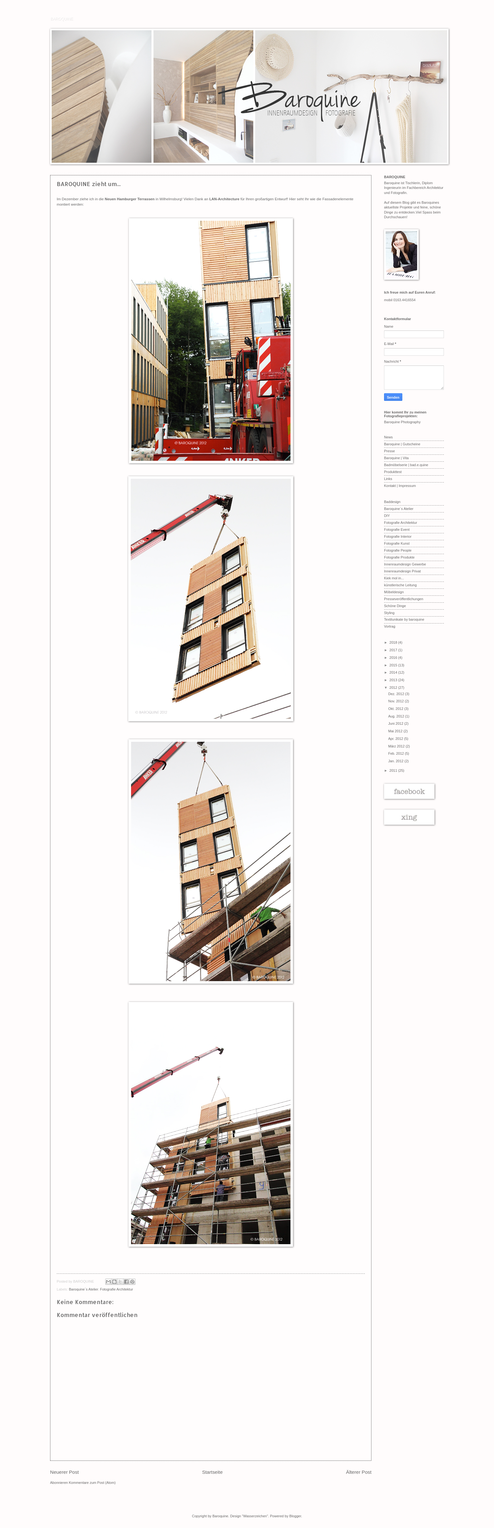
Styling (389, 613)
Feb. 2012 (396, 753)
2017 (393, 650)
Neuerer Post (64, 1472)
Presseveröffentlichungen (403, 599)
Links (388, 479)
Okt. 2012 (396, 709)
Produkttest (393, 472)
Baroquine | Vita (396, 458)
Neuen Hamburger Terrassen (130, 199)
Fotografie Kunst (397, 543)
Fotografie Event (397, 529)
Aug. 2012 (396, 716)
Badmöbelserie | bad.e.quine (406, 465)
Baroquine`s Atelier (83, 1289)
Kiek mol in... (394, 578)
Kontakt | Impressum (400, 486)
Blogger (295, 1516)
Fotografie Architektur (116, 1289)
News (388, 437)
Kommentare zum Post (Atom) (92, 1482)
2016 (393, 657)
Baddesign (392, 502)
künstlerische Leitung (400, 585)
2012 (393, 687)
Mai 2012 (395, 731)
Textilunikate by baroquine (404, 619)
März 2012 (396, 746)
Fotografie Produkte (399, 557)
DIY (387, 516)
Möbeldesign (394, 592)
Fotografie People (397, 550)
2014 (393, 672)
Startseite (212, 1472)
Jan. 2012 (396, 761)
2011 (393, 770)
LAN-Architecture (224, 199)
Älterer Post (358, 1472)
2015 (393, 665)
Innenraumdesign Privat (402, 571)
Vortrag (389, 626)
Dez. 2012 (396, 694)
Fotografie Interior (397, 536)
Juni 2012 (396, 723)
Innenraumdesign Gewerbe (405, 564)
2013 (393, 680)
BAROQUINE (61, 18)
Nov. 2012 (396, 701)
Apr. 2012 (396, 739)
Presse (389, 451)
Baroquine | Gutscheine (402, 444)
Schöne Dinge (395, 606)
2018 (393, 642)
